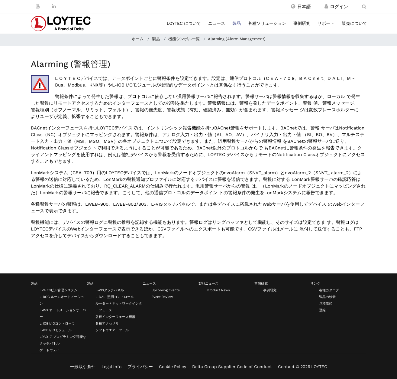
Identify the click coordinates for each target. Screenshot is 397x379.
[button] (301, 6)
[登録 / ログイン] (326, 6)
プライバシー (140, 366)
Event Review (162, 297)
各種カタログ (329, 290)
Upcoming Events (165, 290)
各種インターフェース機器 (115, 317)
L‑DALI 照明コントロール (114, 297)
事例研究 (301, 23)
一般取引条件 (82, 366)
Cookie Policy (172, 366)
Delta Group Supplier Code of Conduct (232, 366)
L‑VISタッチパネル (109, 290)
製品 (236, 23)
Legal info (111, 366)
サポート (326, 23)
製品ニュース (208, 284)
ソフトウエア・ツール (112, 330)
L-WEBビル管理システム (58, 290)
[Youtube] (38, 6)
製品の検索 (327, 297)
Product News (218, 290)
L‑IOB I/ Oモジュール (56, 330)
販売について (354, 23)
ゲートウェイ (50, 350)
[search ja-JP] (364, 6)
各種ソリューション (267, 23)
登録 (322, 310)
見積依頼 (325, 303)
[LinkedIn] (54, 6)
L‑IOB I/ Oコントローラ (57, 323)
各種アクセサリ (107, 323)
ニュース (216, 23)
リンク (315, 284)
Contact (286, 366)
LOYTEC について (184, 23)
